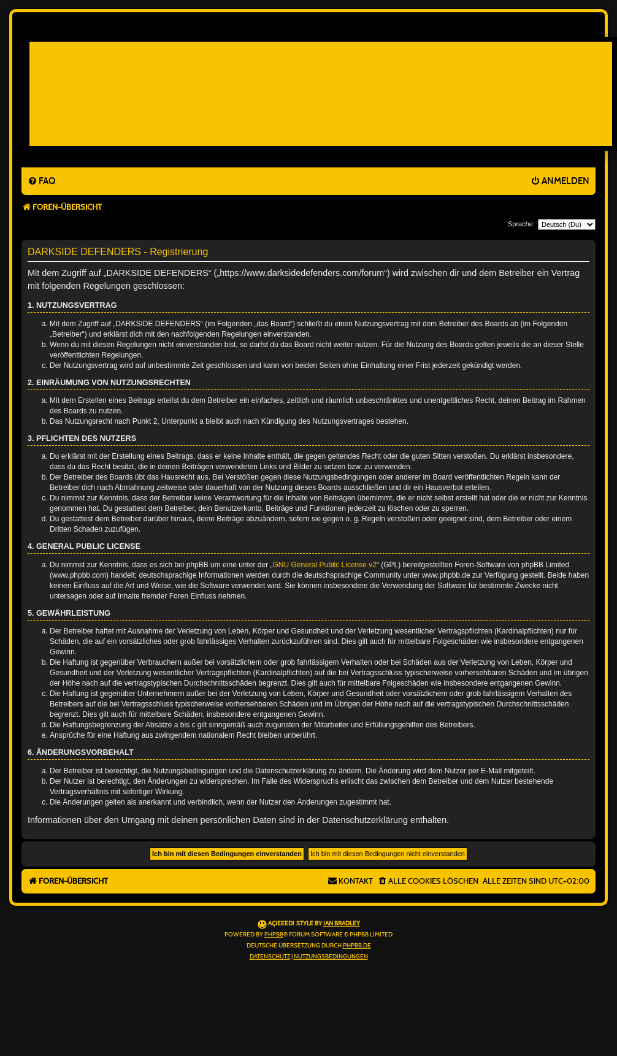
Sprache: (521, 224)
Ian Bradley (341, 923)
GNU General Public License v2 (325, 565)
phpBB (273, 935)
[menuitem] (41, 181)
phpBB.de (357, 946)
